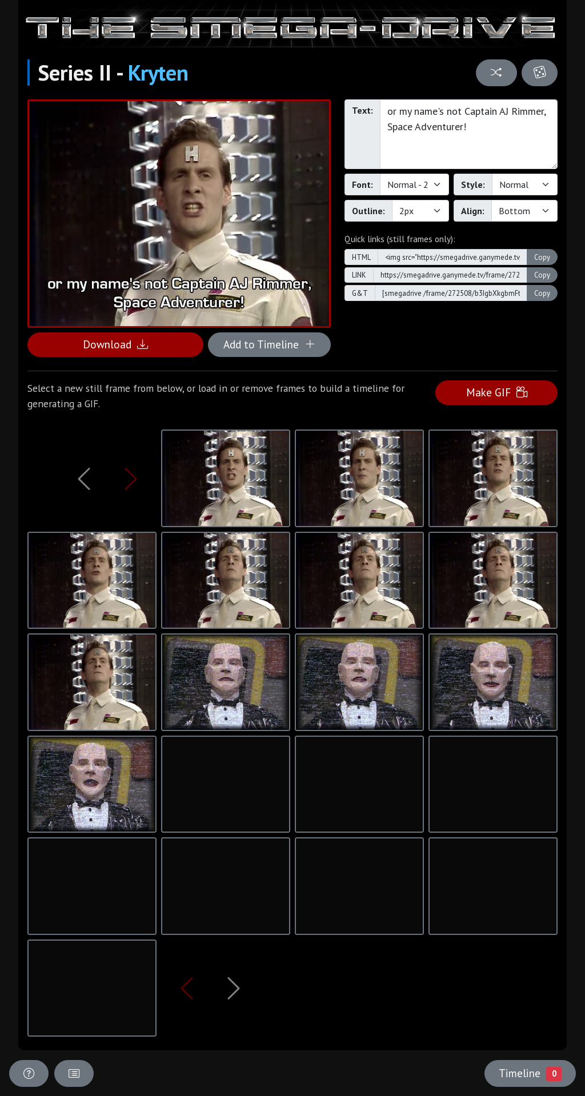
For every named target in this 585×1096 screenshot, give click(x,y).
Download (115, 344)
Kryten (158, 72)
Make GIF (496, 392)
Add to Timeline (269, 344)
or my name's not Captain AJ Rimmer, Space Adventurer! (469, 134)
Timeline (530, 1073)
